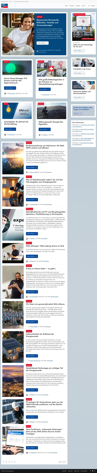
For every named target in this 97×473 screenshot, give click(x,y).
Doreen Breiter (46, 94)
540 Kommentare (54, 296)
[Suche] (89, 5)
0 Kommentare (44, 238)
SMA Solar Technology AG (8, 471)
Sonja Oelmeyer (44, 50)
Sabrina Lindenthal (34, 172)
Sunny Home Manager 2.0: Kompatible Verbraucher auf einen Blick (83, 139)
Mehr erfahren (43, 43)
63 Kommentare (42, 52)
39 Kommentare (48, 204)
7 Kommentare (50, 360)
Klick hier (77, 114)
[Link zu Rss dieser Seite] (95, 471)
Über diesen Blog (4, 1)
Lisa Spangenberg (34, 204)
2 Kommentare (48, 172)
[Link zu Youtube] (93, 471)
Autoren (10, 1)
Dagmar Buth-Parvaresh (35, 360)
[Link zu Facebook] (90, 471)
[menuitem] (4, 1)
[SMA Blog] (5, 5)
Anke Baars (45, 135)
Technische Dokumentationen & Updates (21, 1)
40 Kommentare (45, 261)
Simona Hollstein (33, 326)
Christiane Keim (11, 93)
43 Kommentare (54, 452)
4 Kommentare (45, 394)
